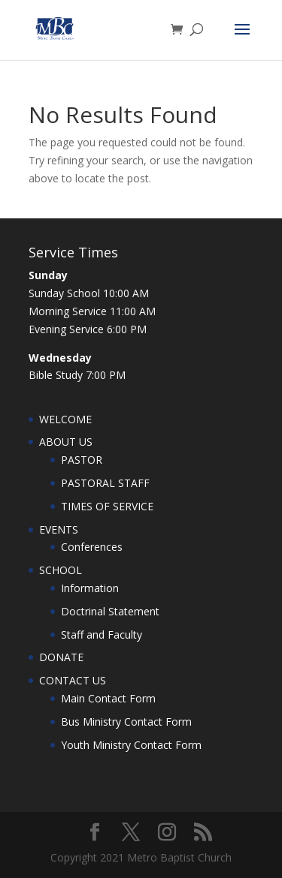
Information (90, 588)
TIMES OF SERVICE (107, 506)
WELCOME (65, 419)
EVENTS (58, 529)
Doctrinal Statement (110, 611)
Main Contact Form (108, 698)
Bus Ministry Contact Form (126, 721)
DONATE (61, 657)
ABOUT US (65, 441)
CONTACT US (72, 680)
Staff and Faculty (101, 634)
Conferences (92, 547)
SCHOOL (60, 570)
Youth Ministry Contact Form (131, 745)
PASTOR (81, 460)
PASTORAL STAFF (105, 483)
